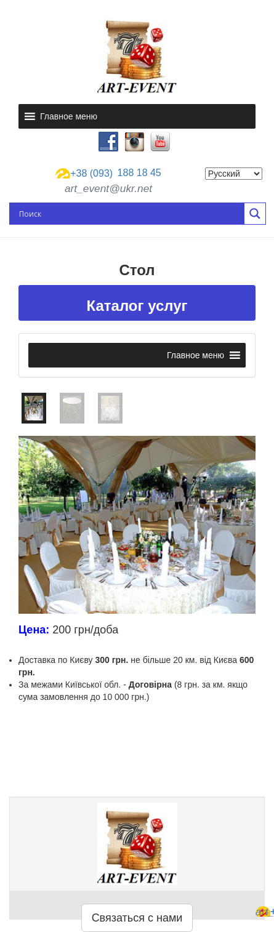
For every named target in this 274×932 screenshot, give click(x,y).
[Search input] (130, 213)
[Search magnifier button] (254, 213)
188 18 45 (108, 173)
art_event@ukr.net (108, 188)
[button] (68, 116)
